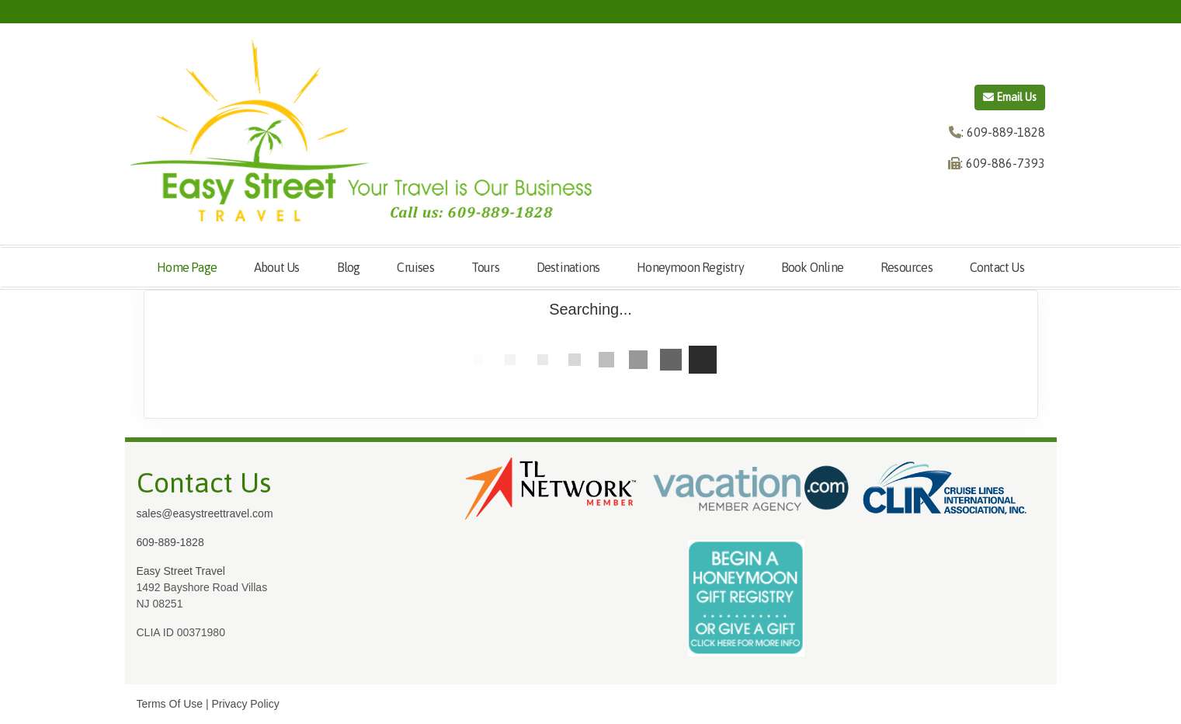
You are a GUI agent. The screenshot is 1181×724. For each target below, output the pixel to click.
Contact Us (997, 267)
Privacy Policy (246, 704)
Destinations (568, 267)
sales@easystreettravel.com (205, 513)
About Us (277, 267)
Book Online (812, 267)
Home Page (187, 267)
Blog (348, 267)
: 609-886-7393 (1002, 163)
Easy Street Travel (181, 571)
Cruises (415, 267)
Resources (907, 267)
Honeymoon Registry (690, 267)
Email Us (1010, 97)
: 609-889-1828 (1003, 132)
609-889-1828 (170, 542)
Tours (485, 267)
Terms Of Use (170, 704)
